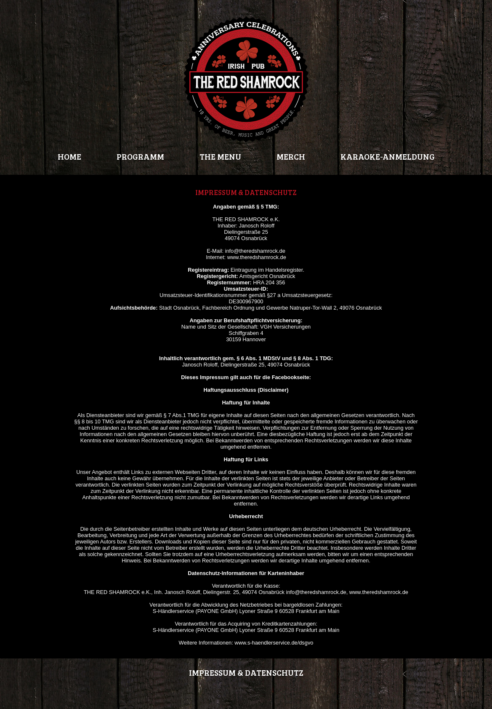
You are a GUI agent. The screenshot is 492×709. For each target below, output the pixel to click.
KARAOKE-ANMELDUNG (387, 156)
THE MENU (220, 156)
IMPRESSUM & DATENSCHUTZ (246, 672)
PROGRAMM (140, 156)
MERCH (291, 156)
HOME (69, 156)
